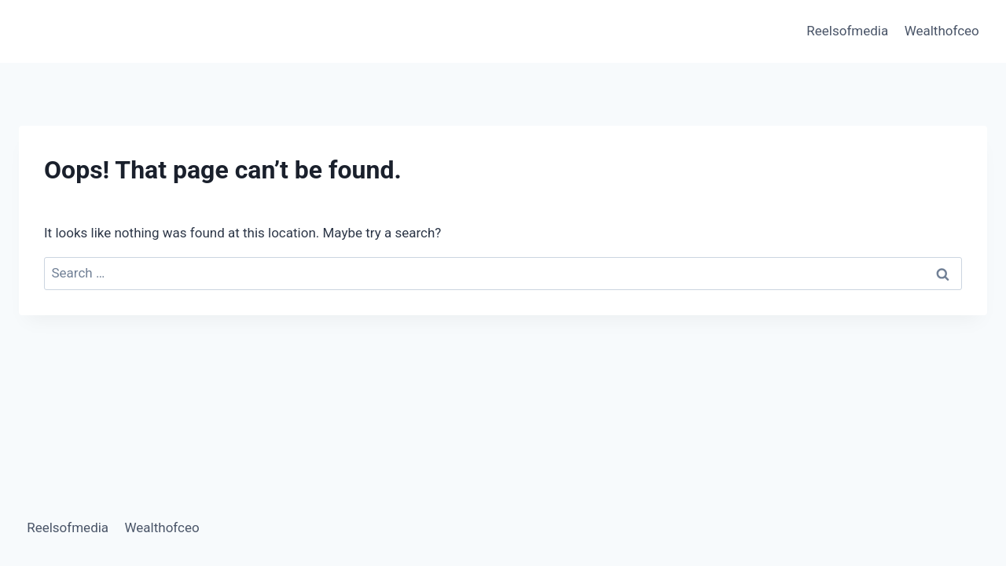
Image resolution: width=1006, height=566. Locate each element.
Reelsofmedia (847, 31)
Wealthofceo (942, 31)
